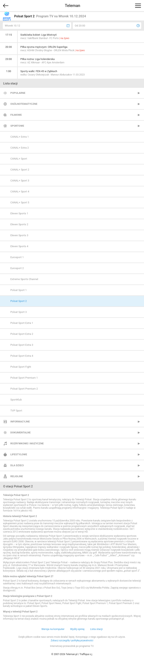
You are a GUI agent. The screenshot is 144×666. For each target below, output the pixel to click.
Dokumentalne (20, 432)
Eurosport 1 (17, 257)
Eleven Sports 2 (19, 224)
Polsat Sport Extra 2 (21, 333)
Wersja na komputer (53, 629)
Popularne (17, 92)
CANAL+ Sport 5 (19, 202)
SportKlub (16, 399)
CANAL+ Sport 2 (19, 169)
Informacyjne (20, 421)
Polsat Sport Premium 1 (24, 377)
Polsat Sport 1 (18, 290)
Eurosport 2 (17, 268)
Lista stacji (96, 629)
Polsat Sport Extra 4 (21, 355)
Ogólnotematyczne (23, 103)
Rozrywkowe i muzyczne (27, 443)
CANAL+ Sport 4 (19, 191)
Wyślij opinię (77, 629)
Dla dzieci (17, 465)
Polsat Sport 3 (18, 311)
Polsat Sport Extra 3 (21, 344)
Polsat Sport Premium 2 (24, 388)
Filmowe (16, 114)
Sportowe (17, 125)
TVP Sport (16, 410)
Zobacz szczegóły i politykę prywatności (72, 640)
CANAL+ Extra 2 (19, 147)
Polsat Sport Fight (20, 366)
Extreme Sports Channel (24, 279)
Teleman (72, 5)
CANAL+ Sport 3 (19, 180)
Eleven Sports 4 (19, 246)
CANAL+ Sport (18, 158)
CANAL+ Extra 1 (19, 136)
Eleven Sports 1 (19, 213)
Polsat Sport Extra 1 (21, 322)
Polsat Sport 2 (18, 301)
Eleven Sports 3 (19, 235)
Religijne (16, 476)
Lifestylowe (18, 454)
